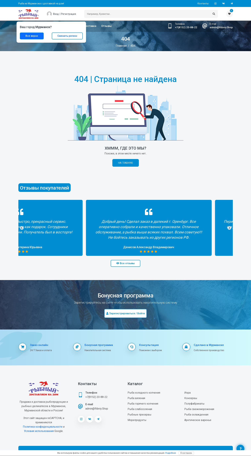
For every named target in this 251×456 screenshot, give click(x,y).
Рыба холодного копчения (144, 392)
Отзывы (106, 26)
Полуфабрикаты (194, 403)
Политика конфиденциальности (42, 426)
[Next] (229, 228)
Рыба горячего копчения (143, 403)
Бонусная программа (99, 345)
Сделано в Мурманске (209, 345)
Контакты (203, 3)
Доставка (90, 26)
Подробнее (170, 453)
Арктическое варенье (197, 420)
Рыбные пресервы (139, 414)
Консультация (149, 345)
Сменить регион (67, 35)
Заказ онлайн (39, 345)
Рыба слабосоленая (140, 409)
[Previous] (22, 228)
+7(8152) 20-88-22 (186, 27)
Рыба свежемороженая (199, 409)
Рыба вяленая (136, 398)
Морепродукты (137, 420)
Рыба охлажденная (196, 414)
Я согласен (186, 453)
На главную (125, 163)
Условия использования (39, 431)
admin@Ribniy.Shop (221, 27)
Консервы (190, 398)
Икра (187, 392)
